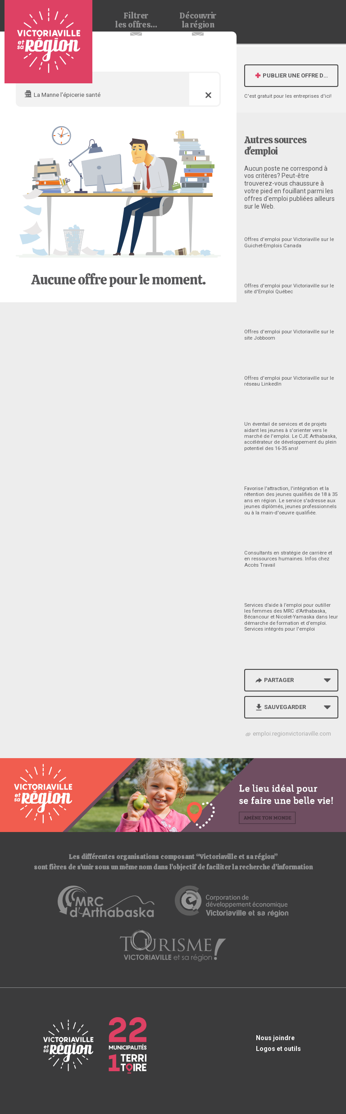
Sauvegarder (280, 707)
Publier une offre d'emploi (296, 75)
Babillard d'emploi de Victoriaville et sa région (48, 41)
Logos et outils (278, 1048)
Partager (274, 680)
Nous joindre (275, 1037)
